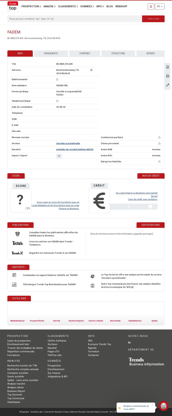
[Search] (74, 18)
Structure (118, 53)
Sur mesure (54, 373)
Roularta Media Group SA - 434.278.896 (103, 412)
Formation (93, 351)
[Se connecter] (151, 7)
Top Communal (15, 398)
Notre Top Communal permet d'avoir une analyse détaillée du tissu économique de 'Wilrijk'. (131, 285)
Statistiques (13, 402)
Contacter (93, 355)
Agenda (92, 348)
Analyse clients (15, 387)
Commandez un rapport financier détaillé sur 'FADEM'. (50, 275)
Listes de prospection (19, 340)
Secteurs (52, 344)
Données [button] (86, 6)
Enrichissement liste (18, 344)
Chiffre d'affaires (57, 340)
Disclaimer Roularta (53, 412)
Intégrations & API (58, 376)
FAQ (90, 340)
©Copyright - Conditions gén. (31, 412)
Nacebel (52, 348)
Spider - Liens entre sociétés (22, 380)
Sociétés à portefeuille (68, 143)
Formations (13, 355)
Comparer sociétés (17, 373)
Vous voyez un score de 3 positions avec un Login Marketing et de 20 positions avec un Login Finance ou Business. (55, 205)
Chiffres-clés (55, 355)
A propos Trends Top (99, 344)
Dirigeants (51, 53)
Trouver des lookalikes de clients (25, 348)
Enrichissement (56, 369)
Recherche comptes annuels (23, 369)
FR (158, 6)
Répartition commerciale (20, 351)
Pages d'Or (53, 351)
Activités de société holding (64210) (74, 149)
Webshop (121, 6)
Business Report (16, 391)
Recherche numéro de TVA (22, 365)
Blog (109, 6)
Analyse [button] (49, 6)
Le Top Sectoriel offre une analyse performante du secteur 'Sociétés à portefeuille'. (131, 276)
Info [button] (99, 6)
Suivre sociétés (15, 376)
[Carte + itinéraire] (91, 70)
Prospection (54, 365)
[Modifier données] (167, 85)
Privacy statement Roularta (74, 412)
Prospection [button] (30, 6)
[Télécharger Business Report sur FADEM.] (167, 67)
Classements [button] (67, 6)
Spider (150, 53)
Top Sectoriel (14, 394)
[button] (59, 156)
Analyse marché (16, 383)
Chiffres (84, 53)
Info (20, 53)
